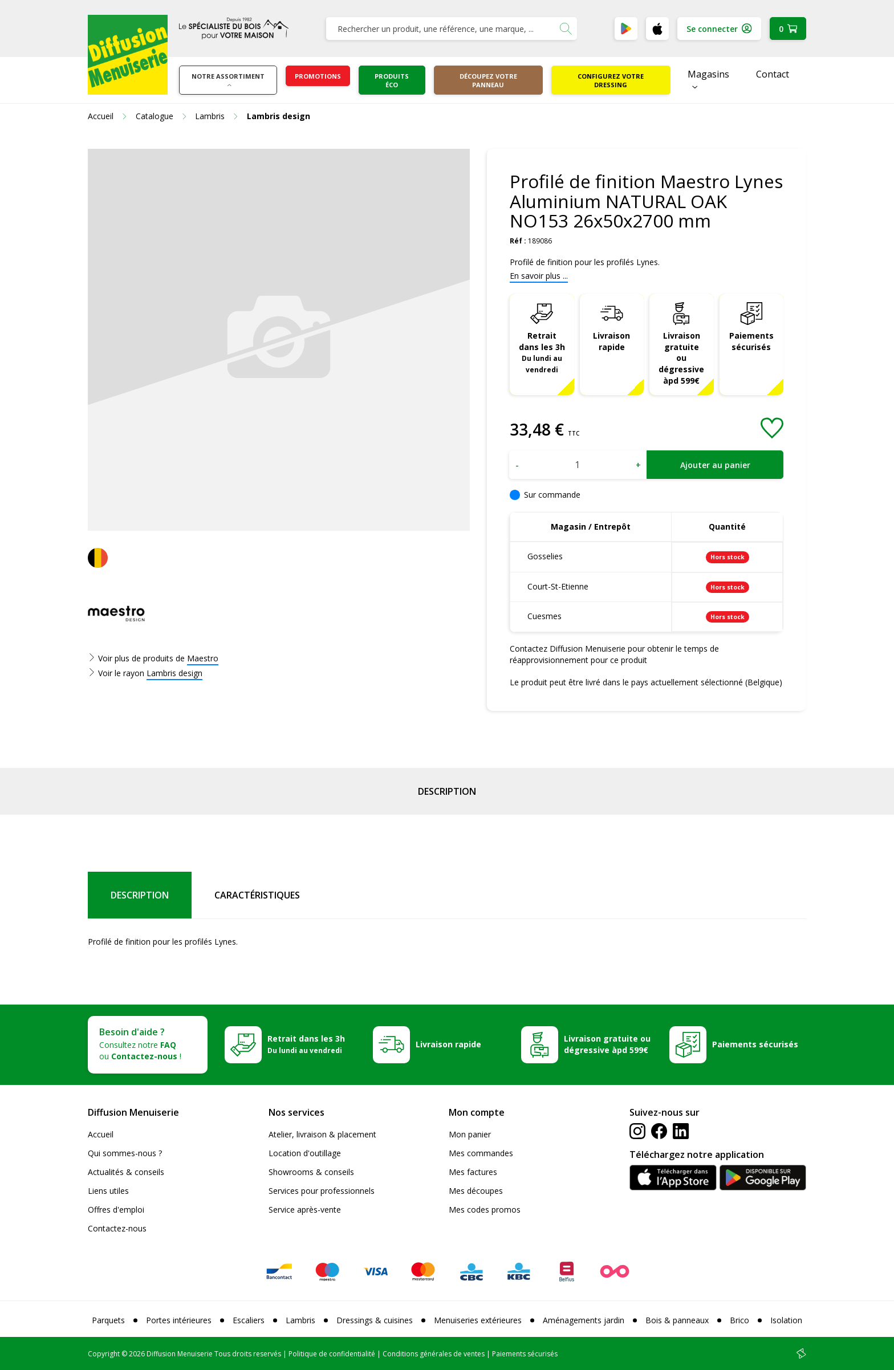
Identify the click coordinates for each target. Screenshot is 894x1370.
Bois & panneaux (677, 1320)
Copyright (104, 1354)
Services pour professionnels (322, 1190)
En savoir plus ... (539, 275)
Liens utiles (108, 1190)
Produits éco (392, 80)
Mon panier (470, 1134)
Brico (739, 1320)
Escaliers (249, 1320)
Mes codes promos (485, 1209)
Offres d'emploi (116, 1209)
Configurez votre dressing (611, 80)
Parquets (108, 1320)
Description (447, 791)
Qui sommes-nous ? (125, 1153)
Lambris (300, 1320)
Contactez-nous (117, 1228)
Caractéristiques (257, 895)
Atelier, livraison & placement (322, 1134)
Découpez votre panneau (488, 80)
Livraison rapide (611, 341)
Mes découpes (476, 1190)
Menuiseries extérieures (478, 1320)
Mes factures (473, 1171)
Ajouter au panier (715, 465)
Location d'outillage (305, 1153)
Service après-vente (305, 1209)
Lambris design (174, 673)
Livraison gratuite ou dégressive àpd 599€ (681, 358)
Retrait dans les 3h (542, 352)
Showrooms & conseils (311, 1171)
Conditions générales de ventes (434, 1354)
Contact (772, 74)
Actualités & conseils (126, 1171)
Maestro (202, 658)
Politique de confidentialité (331, 1354)
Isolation (786, 1320)
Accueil (100, 1134)
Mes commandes (481, 1153)
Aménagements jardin (583, 1320)
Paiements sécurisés (751, 341)
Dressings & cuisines (374, 1320)
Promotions (318, 76)
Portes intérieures (179, 1320)
